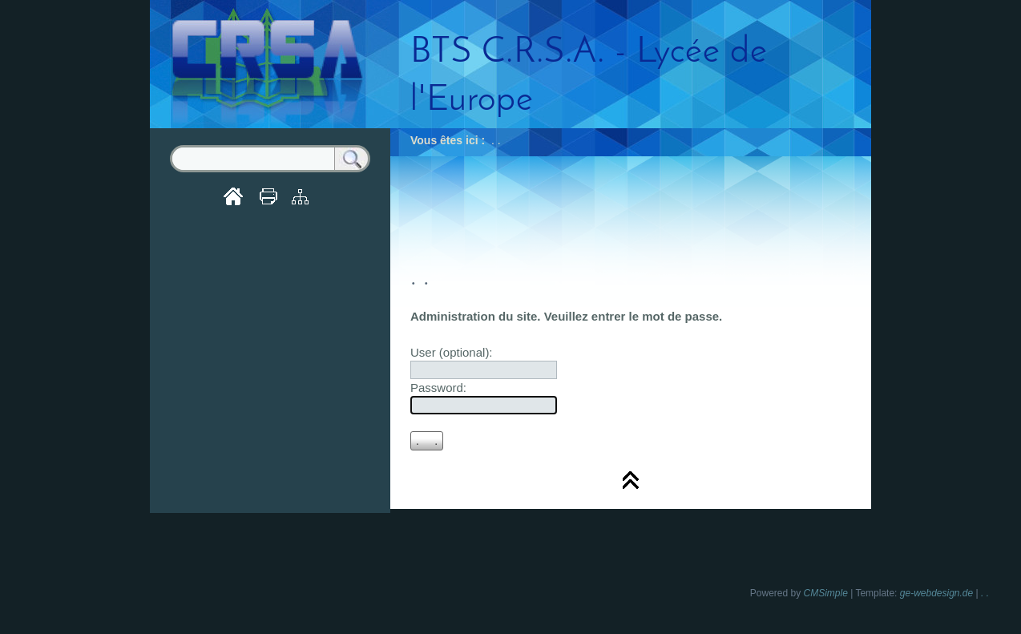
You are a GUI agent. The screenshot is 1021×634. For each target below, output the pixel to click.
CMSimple (826, 593)
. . (985, 593)
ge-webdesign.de (936, 593)
